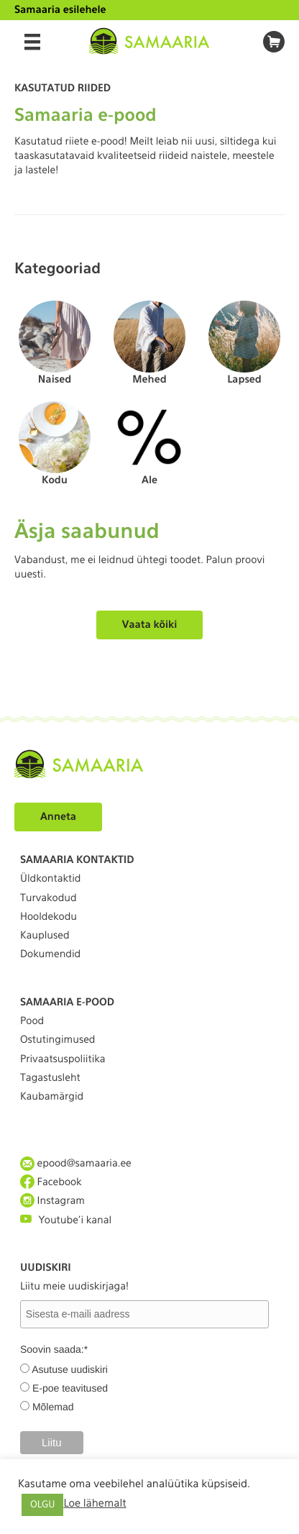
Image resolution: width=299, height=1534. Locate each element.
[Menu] (32, 42)
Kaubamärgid (51, 1096)
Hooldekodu (48, 917)
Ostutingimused (57, 1040)
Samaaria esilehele (60, 10)
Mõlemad (53, 1406)
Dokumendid (50, 954)
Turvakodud (48, 898)
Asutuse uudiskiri (70, 1369)
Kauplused (45, 935)
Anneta (58, 817)
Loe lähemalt (94, 1503)
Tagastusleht (50, 1078)
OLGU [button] (42, 1504)
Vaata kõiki (150, 625)
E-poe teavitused (70, 1388)
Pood (32, 1021)
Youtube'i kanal (65, 1219)
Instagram (52, 1200)
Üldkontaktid (50, 879)
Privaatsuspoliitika (63, 1059)
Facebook (51, 1182)
